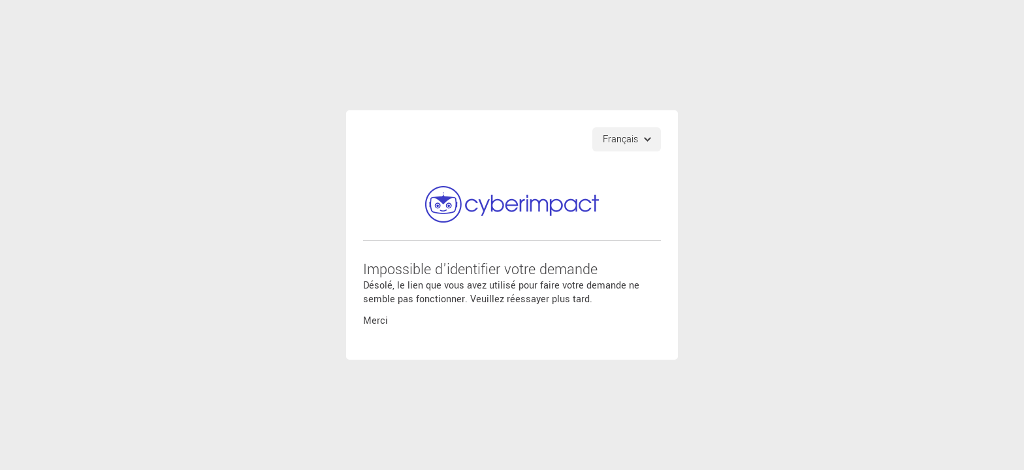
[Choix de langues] (626, 139)
